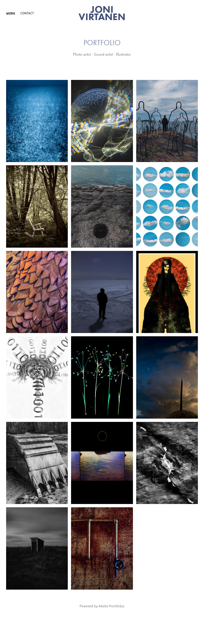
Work (10, 13)
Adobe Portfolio (111, 606)
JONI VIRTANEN (102, 13)
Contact (27, 13)
